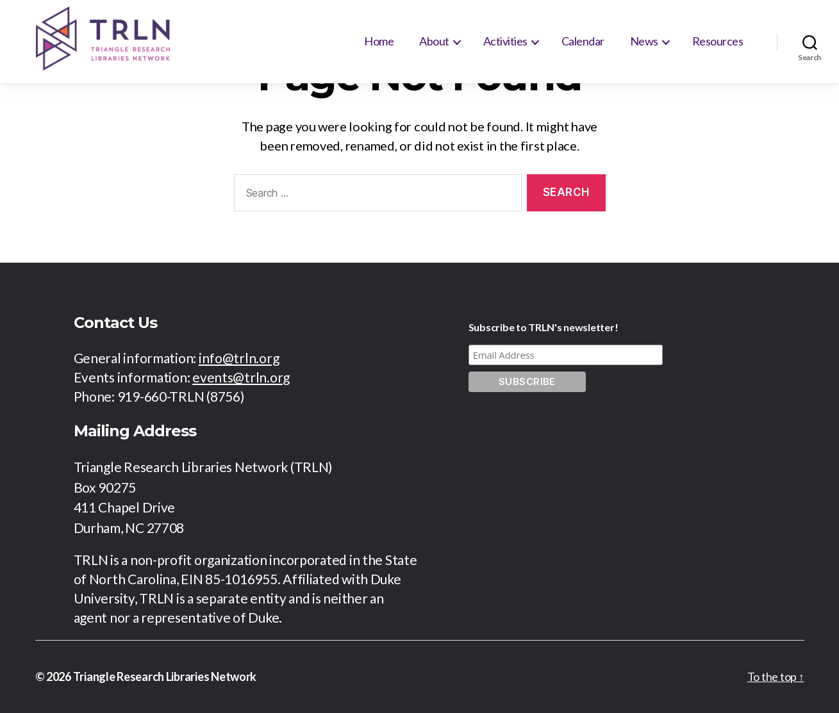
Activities (505, 41)
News (644, 41)
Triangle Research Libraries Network (165, 676)
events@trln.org (241, 377)
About (434, 41)
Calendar (582, 41)
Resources (717, 41)
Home (379, 41)
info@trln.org (239, 358)
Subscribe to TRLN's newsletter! (544, 327)
